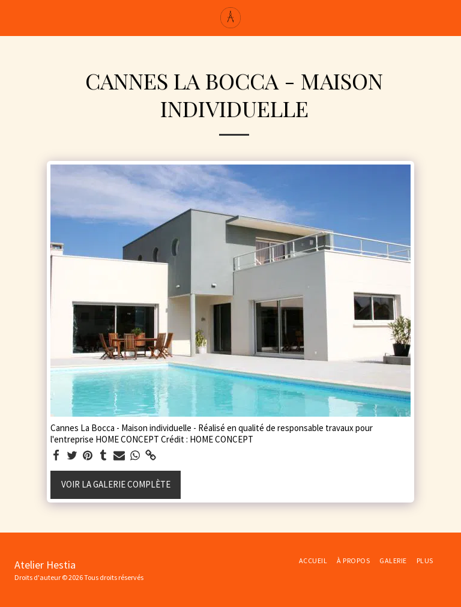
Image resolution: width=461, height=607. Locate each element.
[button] (13, 17)
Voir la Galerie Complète (115, 484)
